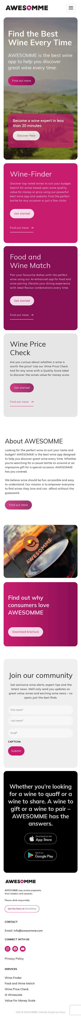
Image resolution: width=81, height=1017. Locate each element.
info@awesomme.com (28, 930)
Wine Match (30, 265)
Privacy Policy (14, 958)
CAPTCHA (14, 741)
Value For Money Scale (20, 1000)
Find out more (21, 80)
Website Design (47, 1012)
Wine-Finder (31, 173)
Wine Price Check (28, 348)
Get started (22, 213)
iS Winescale (13, 995)
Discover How (26, 135)
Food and (25, 256)
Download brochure (25, 632)
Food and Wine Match (20, 983)
